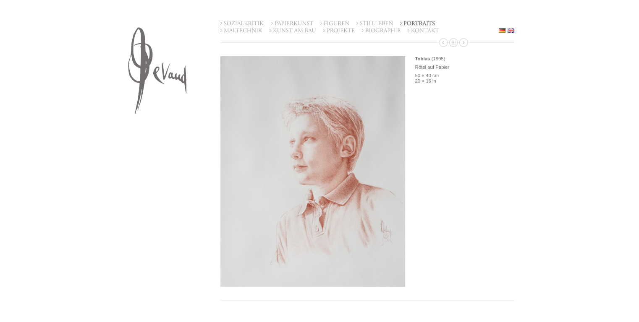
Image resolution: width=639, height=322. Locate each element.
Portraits (417, 23)
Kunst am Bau (293, 31)
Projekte (339, 31)
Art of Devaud (157, 70)
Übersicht (453, 42)
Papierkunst (292, 23)
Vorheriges (443, 42)
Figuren (334, 23)
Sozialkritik (242, 23)
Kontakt (423, 31)
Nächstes (463, 42)
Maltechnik (241, 31)
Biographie (381, 31)
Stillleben (374, 23)
